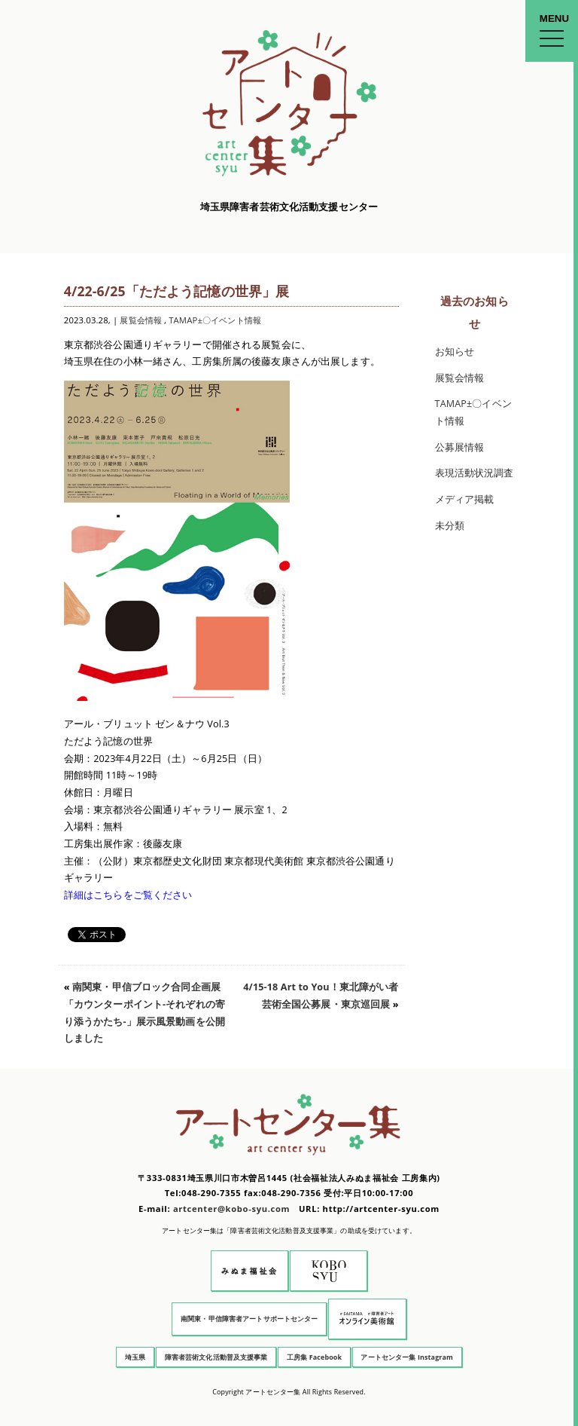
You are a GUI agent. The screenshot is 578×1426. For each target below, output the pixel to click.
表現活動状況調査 (474, 473)
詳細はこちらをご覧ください (128, 895)
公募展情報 (460, 447)
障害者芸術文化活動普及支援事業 (216, 1357)
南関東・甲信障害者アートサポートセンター (249, 1318)
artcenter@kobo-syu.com (231, 1208)
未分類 (449, 525)
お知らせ (455, 351)
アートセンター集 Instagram (406, 1357)
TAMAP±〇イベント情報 (215, 320)
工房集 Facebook (314, 1357)
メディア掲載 (464, 499)
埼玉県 (135, 1357)
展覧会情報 (141, 320)
